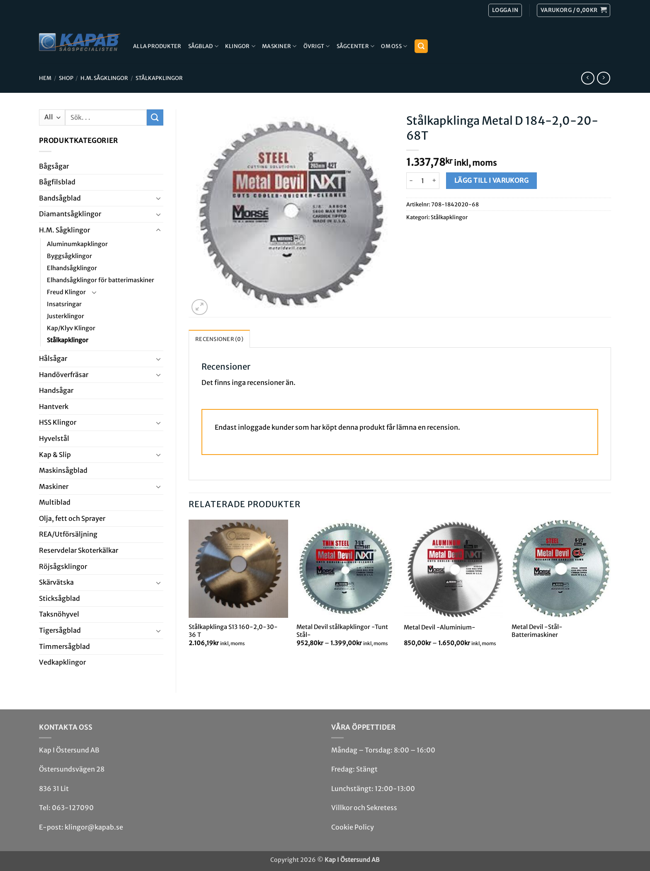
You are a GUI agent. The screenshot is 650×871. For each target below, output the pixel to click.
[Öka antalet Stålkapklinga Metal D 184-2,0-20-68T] (434, 180)
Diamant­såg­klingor (70, 214)
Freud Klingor (66, 292)
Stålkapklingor (159, 78)
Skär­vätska (56, 582)
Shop (66, 78)
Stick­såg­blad (59, 598)
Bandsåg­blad (60, 198)
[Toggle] (158, 198)
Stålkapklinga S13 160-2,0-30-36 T (233, 631)
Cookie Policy (352, 827)
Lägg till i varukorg (491, 180)
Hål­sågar (53, 358)
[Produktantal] (422, 180)
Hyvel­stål (54, 438)
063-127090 (73, 807)
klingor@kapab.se (94, 827)
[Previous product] (603, 78)
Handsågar (56, 390)
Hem (45, 78)
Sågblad (203, 46)
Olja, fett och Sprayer (72, 518)
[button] (573, 10)
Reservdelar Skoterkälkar (78, 550)
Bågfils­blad (57, 182)
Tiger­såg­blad (60, 630)
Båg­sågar (54, 166)
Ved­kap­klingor (62, 662)
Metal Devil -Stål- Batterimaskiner (537, 631)
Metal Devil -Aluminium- (439, 627)
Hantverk (53, 406)
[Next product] (587, 78)
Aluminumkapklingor (77, 244)
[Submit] (155, 117)
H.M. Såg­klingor (104, 78)
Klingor (240, 46)
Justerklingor (65, 316)
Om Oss (394, 46)
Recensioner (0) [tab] (219, 339)
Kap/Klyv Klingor (71, 328)
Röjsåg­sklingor (63, 566)
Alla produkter (157, 46)
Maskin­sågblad (63, 470)
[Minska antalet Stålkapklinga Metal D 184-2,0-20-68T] (411, 180)
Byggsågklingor (69, 256)
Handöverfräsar (63, 374)
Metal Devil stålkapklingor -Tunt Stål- (342, 631)
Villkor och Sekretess (364, 807)
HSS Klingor (57, 422)
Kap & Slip (55, 454)
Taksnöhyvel (59, 614)
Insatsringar (64, 304)
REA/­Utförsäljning (68, 534)
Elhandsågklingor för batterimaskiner (100, 280)
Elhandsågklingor (72, 268)
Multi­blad (54, 502)
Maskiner (279, 46)
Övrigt (316, 46)
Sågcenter (356, 46)
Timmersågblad (64, 646)
